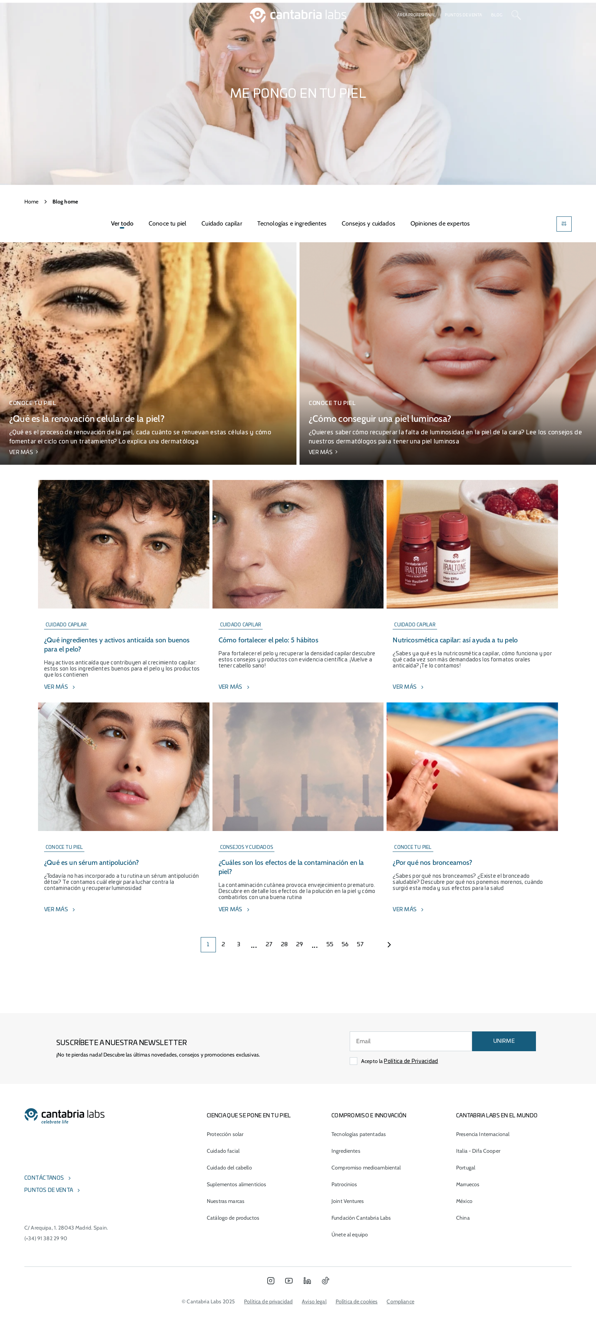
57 (360, 944)
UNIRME (504, 1041)
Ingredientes (345, 1150)
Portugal (465, 1167)
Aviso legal (314, 1301)
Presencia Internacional (482, 1134)
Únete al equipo (349, 1234)
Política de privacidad (268, 1301)
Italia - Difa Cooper (478, 1150)
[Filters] (564, 224)
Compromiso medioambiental (366, 1167)
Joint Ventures (347, 1201)
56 (345, 944)
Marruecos (467, 1184)
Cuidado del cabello (229, 1167)
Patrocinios (344, 1184)
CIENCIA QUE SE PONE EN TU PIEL (249, 1116)
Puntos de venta (463, 15)
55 (330, 944)
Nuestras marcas (225, 1201)
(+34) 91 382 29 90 (46, 1238)
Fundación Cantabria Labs (361, 1217)
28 (284, 944)
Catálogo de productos (233, 1217)
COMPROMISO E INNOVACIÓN (368, 1116)
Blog (496, 15)
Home (31, 201)
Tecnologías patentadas (358, 1134)
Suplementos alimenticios (236, 1184)
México (464, 1201)
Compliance (400, 1301)
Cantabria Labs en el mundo (496, 1116)
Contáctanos (44, 1178)
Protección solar (225, 1134)
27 (269, 944)
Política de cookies (357, 1301)
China (463, 1217)
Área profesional (416, 15)
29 (299, 944)
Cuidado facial (223, 1150)
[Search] (516, 15)
